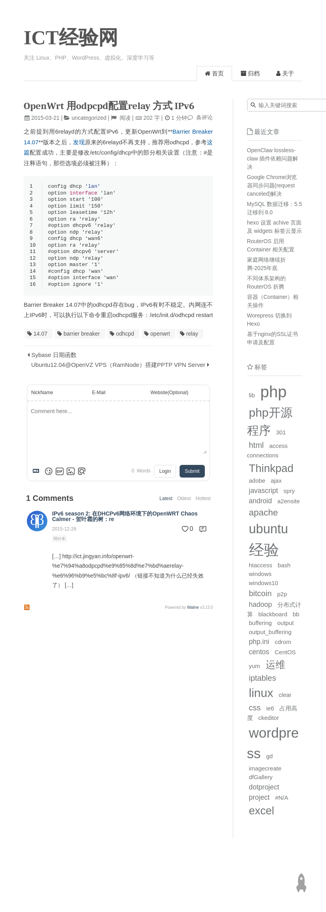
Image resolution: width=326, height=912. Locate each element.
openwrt (160, 340)
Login (164, 477)
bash (284, 565)
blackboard (272, 614)
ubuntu (268, 529)
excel (261, 810)
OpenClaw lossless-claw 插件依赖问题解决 (272, 158)
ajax (276, 480)
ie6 (270, 708)
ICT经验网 (71, 37)
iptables (262, 678)
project (259, 797)
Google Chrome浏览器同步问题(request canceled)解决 (272, 185)
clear (285, 694)
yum (254, 666)
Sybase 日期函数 (54, 361)
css (255, 707)
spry (288, 490)
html (256, 445)
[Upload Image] (70, 477)
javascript (263, 491)
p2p (282, 594)
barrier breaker (82, 340)
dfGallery (261, 777)
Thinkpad (271, 468)
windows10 (263, 583)
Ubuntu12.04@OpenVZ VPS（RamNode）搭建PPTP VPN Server (118, 371)
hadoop (260, 604)
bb (296, 614)
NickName (42, 399)
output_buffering (270, 632)
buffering (260, 622)
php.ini (259, 642)
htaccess (260, 565)
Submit (192, 477)
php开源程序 (269, 421)
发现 (79, 142)
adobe (257, 480)
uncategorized (89, 118)
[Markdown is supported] (37, 477)
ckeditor (268, 717)
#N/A (281, 797)
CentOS (285, 652)
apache (263, 512)
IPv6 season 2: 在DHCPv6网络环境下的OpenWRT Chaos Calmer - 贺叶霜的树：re (125, 522)
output (285, 622)
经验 (264, 550)
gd (269, 756)
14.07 (40, 340)
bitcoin (260, 593)
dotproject (264, 787)
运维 (275, 664)
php (273, 391)
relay (192, 340)
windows (260, 573)
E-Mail (98, 399)
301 (281, 432)
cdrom (283, 641)
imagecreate (265, 768)
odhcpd (125, 340)
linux (261, 692)
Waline (193, 614)
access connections (267, 450)
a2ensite (288, 501)
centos (259, 652)
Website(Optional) (169, 399)
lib (252, 395)
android (260, 501)
